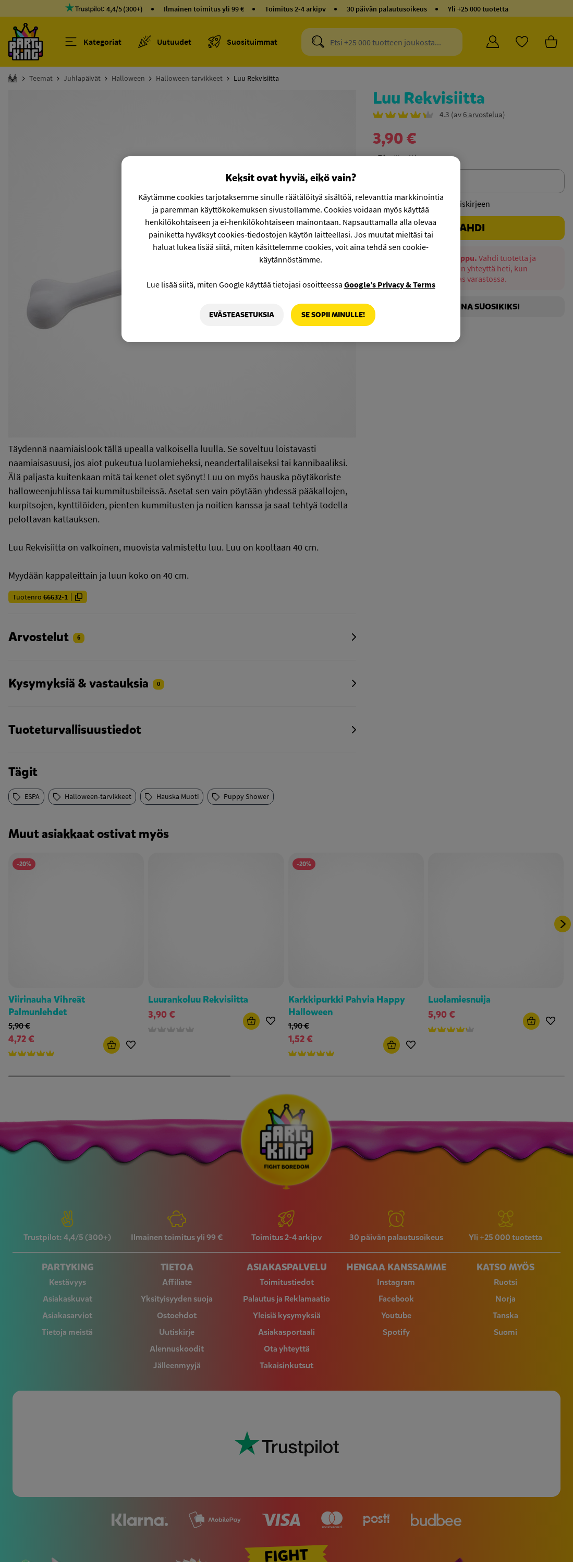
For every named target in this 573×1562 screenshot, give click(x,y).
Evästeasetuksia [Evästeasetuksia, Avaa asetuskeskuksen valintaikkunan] (241, 315)
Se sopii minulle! (333, 315)
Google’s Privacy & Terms (389, 284)
